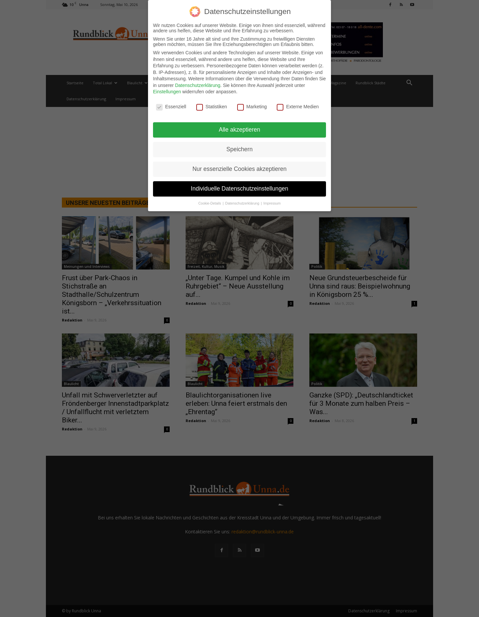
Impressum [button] (272, 202)
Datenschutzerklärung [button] (242, 202)
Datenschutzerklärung (197, 84)
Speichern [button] (240, 148)
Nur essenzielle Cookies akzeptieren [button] (239, 168)
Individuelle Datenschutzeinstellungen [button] (239, 187)
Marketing (252, 106)
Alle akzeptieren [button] (239, 128)
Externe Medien (298, 106)
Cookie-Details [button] (210, 202)
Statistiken (211, 106)
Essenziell (171, 106)
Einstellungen (167, 91)
